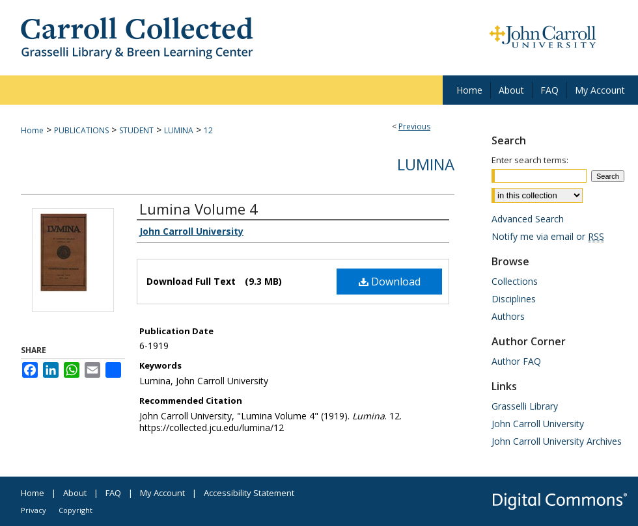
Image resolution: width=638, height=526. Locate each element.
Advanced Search (528, 219)
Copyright (75, 510)
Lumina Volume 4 (198, 208)
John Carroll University (538, 423)
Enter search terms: (530, 160)
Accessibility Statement (249, 493)
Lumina (425, 164)
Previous (414, 126)
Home (32, 130)
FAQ (113, 493)
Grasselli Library (525, 406)
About (75, 493)
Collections (515, 281)
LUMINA (178, 130)
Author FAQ (516, 361)
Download (390, 281)
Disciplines (514, 299)
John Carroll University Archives (557, 441)
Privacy (33, 510)
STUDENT (136, 130)
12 (208, 130)
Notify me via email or (548, 236)
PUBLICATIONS (81, 130)
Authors (508, 316)
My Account (162, 493)
